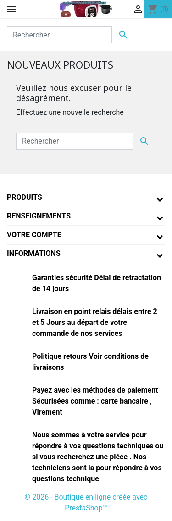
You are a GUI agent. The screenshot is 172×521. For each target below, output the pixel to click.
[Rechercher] (59, 34)
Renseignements (39, 216)
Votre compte (34, 234)
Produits (24, 197)
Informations (34, 253)
